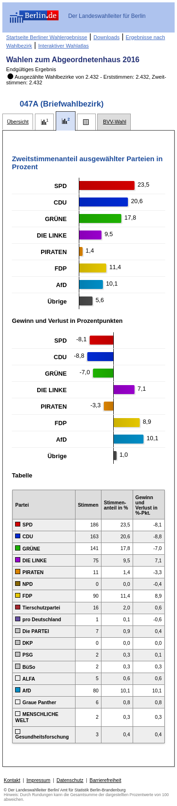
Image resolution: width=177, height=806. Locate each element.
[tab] (18, 121)
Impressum (38, 780)
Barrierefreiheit (105, 780)
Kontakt (12, 780)
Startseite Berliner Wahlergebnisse (46, 37)
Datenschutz (70, 780)
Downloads (106, 37)
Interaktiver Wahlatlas (63, 46)
